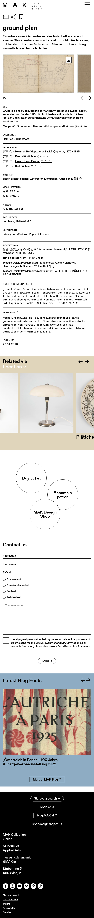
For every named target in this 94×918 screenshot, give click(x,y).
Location (12, 367)
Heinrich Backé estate (16, 139)
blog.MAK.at (47, 815)
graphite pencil (20, 178)
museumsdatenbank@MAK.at (17, 859)
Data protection (10, 899)
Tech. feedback (14, 597)
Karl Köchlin (22, 166)
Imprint (6, 903)
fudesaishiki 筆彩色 (70, 178)
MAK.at (47, 807)
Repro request (14, 579)
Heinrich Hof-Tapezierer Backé (33, 151)
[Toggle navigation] (87, 4)
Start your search (47, 798)
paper (6, 178)
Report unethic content (18, 585)
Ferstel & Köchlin (25, 156)
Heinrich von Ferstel (27, 161)
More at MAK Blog (47, 784)
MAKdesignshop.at (47, 823)
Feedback (11, 591)
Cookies (7, 912)
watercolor (36, 178)
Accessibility (9, 908)
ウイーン (58, 151)
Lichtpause (50, 178)
